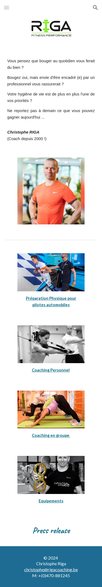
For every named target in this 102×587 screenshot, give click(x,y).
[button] (6, 7)
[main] (51, 99)
